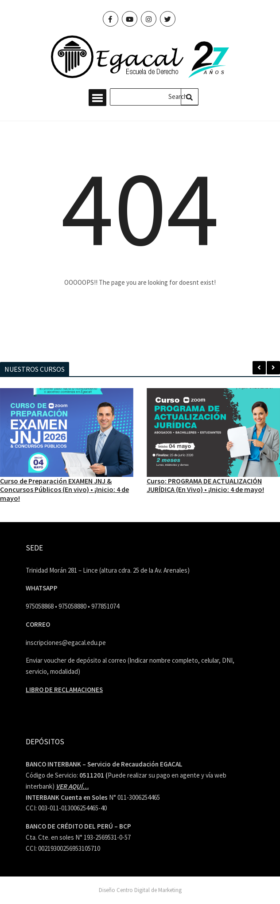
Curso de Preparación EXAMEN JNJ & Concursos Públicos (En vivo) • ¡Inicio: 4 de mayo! (64, 489)
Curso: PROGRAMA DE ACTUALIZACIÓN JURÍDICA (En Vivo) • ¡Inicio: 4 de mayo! (205, 485)
